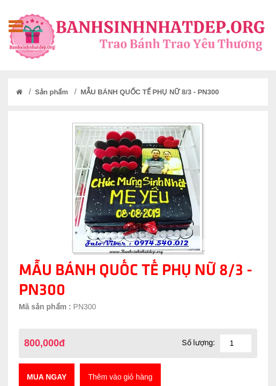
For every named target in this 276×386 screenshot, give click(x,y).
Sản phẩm (51, 92)
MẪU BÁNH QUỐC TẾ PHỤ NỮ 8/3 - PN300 (149, 92)
